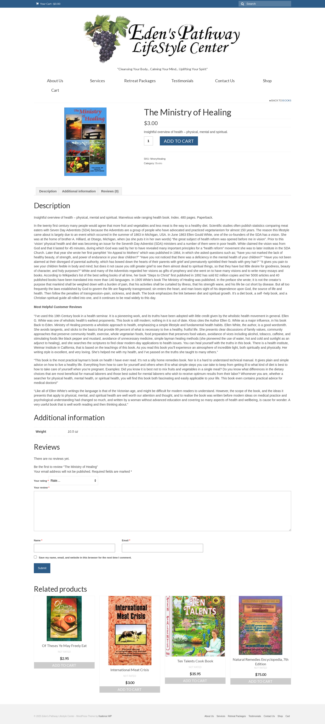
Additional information (79, 191)
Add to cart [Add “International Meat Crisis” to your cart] (130, 689)
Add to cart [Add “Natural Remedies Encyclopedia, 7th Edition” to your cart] (260, 681)
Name (38, 540)
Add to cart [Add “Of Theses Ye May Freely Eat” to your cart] (64, 665)
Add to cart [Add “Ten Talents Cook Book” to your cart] (195, 680)
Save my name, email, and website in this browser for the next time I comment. (85, 557)
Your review (41, 487)
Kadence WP (105, 716)
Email (126, 540)
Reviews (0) (109, 191)
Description (48, 191)
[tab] (48, 191)
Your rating (41, 480)
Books (286, 100)
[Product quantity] (148, 140)
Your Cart (48, 3)
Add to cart (179, 141)
